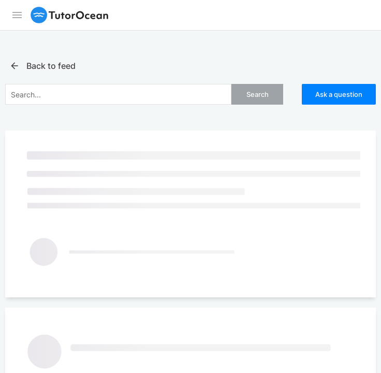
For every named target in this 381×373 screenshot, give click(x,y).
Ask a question (338, 94)
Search (257, 94)
